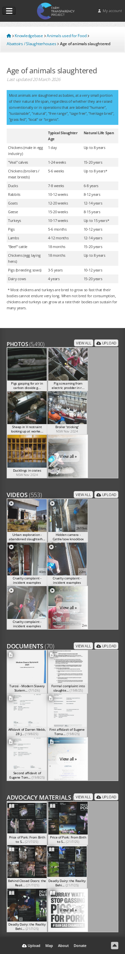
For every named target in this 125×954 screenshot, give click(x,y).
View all (83, 342)
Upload (106, 342)
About (63, 945)
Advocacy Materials (44, 797)
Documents (30, 646)
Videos (24, 495)
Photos (25, 344)
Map (49, 945)
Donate (80, 945)
